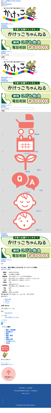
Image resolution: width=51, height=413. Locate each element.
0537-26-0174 (8, 313)
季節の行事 (8, 299)
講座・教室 (9, 335)
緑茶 (10, 4)
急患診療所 (4, 25)
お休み (8, 343)
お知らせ (7, 301)
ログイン (10, 23)
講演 (7, 333)
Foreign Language (16, 0)
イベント (7, 302)
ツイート (3, 321)
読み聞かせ (9, 332)
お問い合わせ (25, 396)
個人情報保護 (27, 399)
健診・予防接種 (10, 330)
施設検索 (3, 53)
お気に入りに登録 (5, 269)
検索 (3, 57)
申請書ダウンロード (6, 51)
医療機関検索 (4, 27)
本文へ (3, 0)
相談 (7, 337)
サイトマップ (27, 402)
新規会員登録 (4, 23)
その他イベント (10, 341)
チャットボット (5, 362)
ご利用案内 (8, 0)
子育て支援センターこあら (12, 317)
